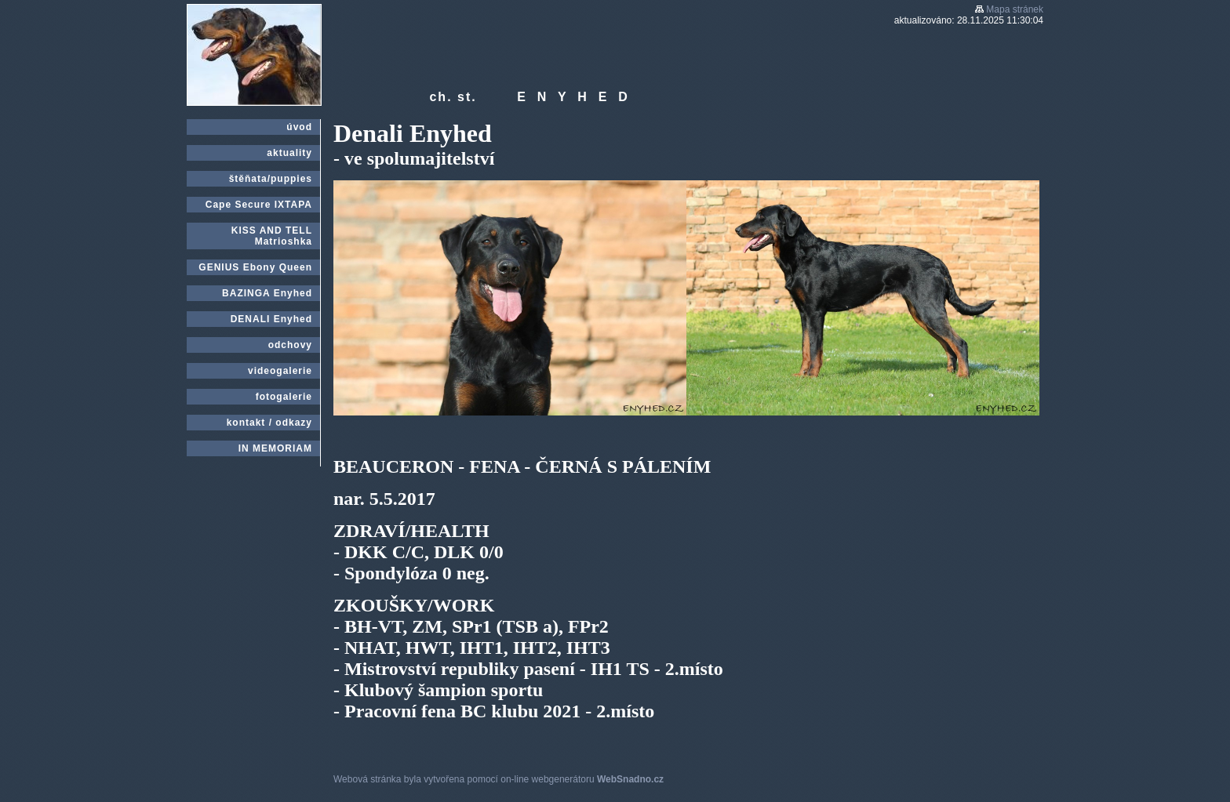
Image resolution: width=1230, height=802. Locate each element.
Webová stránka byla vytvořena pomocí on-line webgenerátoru (498, 779)
